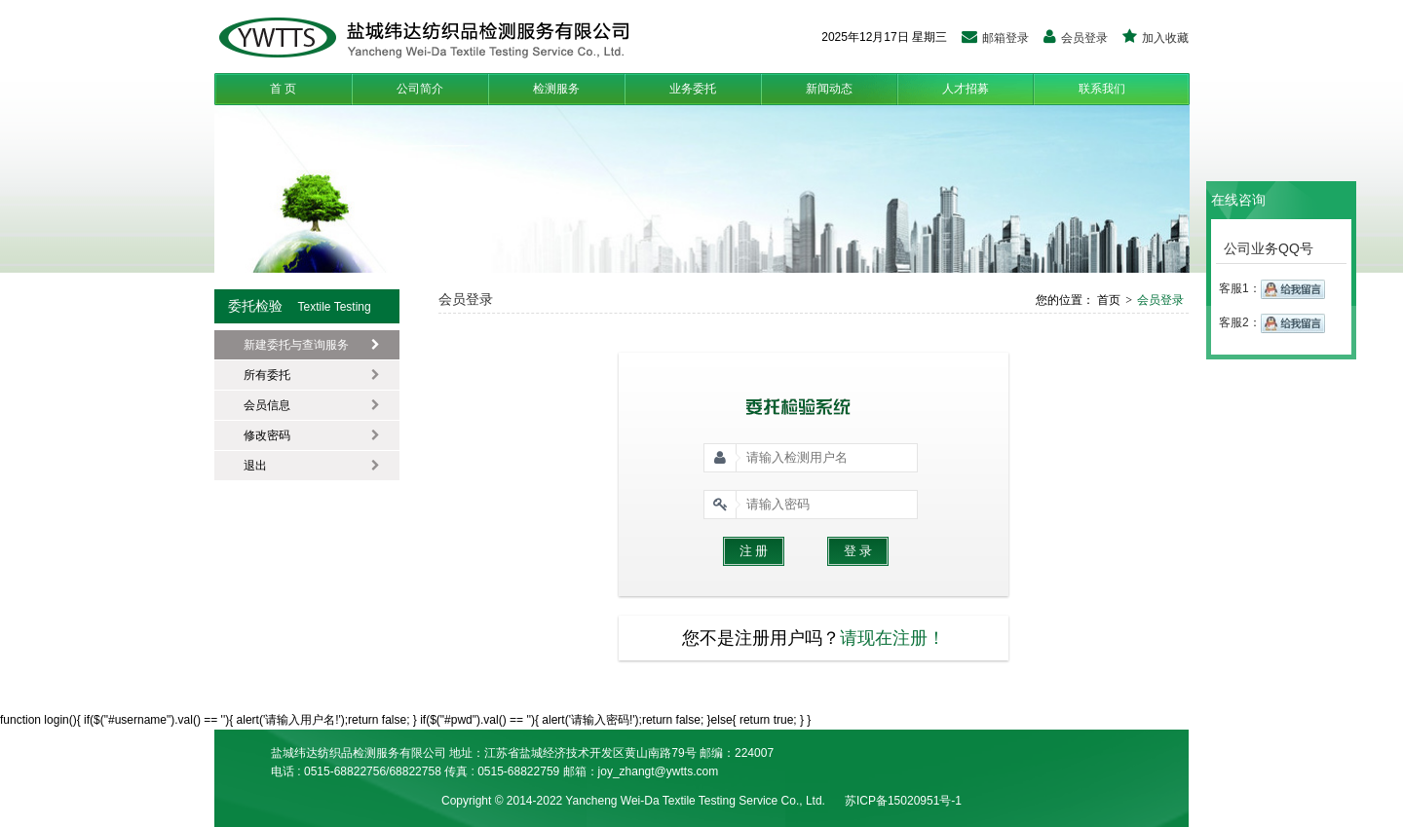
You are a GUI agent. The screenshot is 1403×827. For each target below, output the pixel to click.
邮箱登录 (995, 38)
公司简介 (420, 88)
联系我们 (1102, 88)
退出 (312, 465)
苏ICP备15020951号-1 (903, 801)
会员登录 (1075, 38)
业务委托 (692, 88)
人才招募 (965, 88)
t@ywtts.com (684, 771)
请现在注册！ (892, 638)
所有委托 (312, 375)
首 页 (283, 88)
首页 (1107, 300)
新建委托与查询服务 (312, 345)
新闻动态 (829, 88)
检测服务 (556, 88)
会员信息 (312, 405)
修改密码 (312, 435)
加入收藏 (1155, 38)
